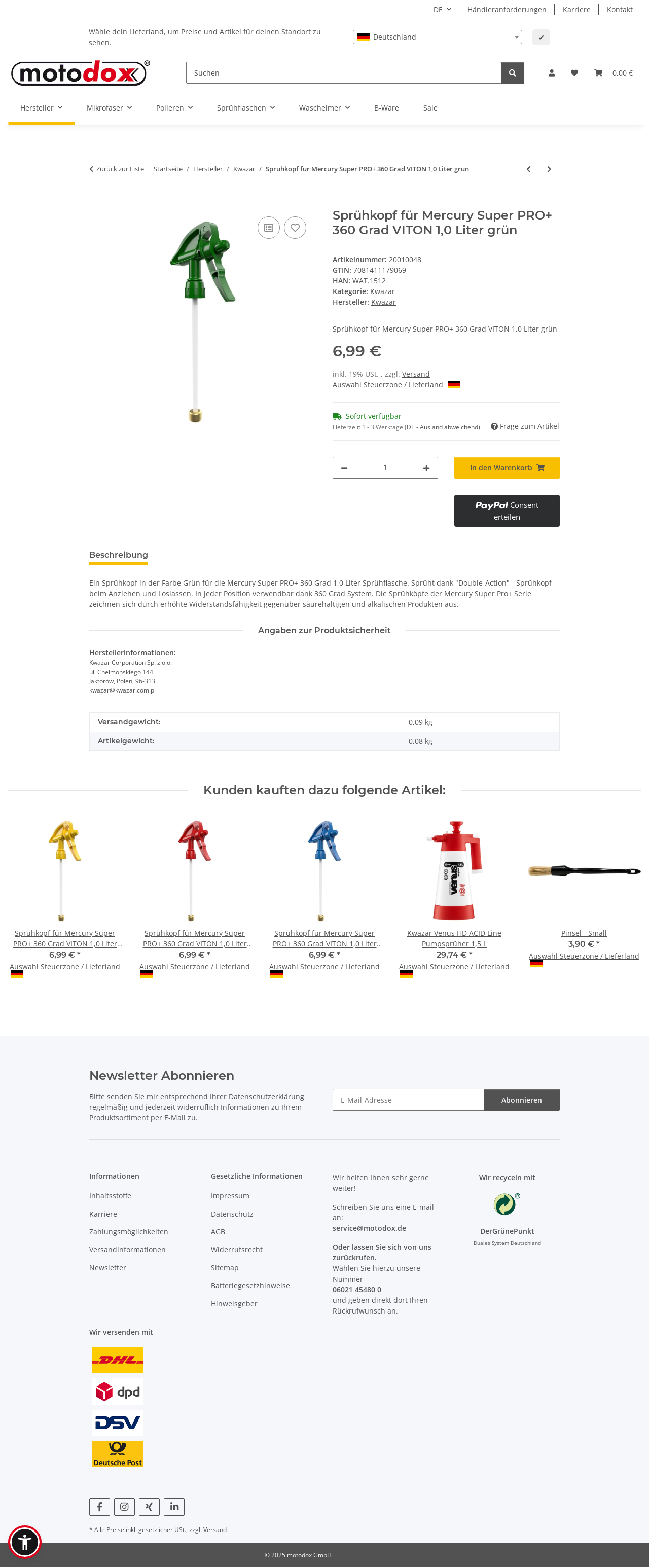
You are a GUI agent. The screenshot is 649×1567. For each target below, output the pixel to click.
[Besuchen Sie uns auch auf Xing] (149, 1507)
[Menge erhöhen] (426, 467)
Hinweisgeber (234, 1303)
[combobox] (437, 37)
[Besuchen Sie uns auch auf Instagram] (124, 1507)
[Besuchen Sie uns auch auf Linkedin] (174, 1507)
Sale (430, 108)
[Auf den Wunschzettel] (295, 227)
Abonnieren (521, 1100)
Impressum (230, 1195)
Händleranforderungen (507, 9)
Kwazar (382, 291)
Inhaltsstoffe (110, 1195)
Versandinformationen (127, 1249)
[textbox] (437, 37)
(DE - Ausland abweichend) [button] (442, 427)
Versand (416, 374)
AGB (218, 1231)
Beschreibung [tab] (118, 555)
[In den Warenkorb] (97, 202)
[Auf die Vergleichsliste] (269, 227)
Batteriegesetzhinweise (250, 1285)
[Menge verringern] (344, 467)
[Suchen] (343, 73)
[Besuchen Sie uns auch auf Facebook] (99, 1507)
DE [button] (438, 9)
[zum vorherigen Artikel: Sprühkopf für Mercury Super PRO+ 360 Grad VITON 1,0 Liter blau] (528, 169)
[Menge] (385, 467)
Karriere (577, 9)
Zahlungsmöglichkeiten (128, 1231)
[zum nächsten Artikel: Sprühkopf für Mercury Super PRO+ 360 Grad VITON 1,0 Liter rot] (549, 169)
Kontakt (620, 9)
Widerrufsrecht (237, 1249)
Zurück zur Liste (120, 168)
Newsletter (107, 1267)
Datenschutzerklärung (266, 1096)
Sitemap (225, 1267)
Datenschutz (232, 1214)
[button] (551, 72)
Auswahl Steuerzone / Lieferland (396, 384)
